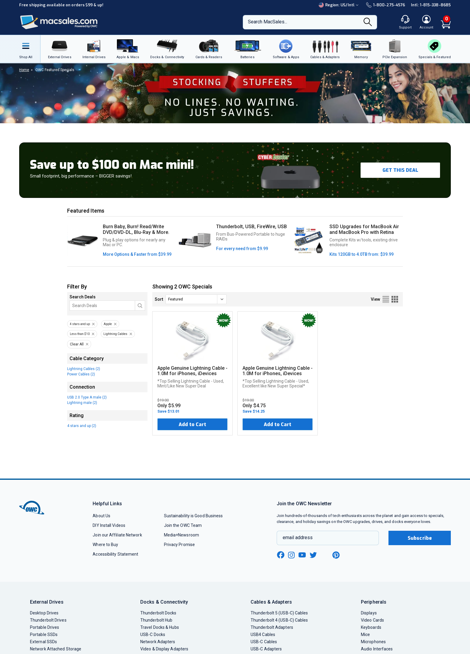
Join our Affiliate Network (117, 535)
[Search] (368, 22)
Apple (108, 324)
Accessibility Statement (115, 554)
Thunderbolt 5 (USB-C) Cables (279, 613)
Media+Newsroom (181, 535)
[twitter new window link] (313, 554)
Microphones (373, 641)
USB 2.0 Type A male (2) (87, 397)
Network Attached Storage (55, 649)
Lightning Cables (115, 334)
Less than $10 (80, 334)
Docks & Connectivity (164, 602)
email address (298, 537)
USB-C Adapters (266, 649)
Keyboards (371, 627)
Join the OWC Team (183, 525)
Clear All (77, 344)
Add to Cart (192, 424)
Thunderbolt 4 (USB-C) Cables (279, 620)
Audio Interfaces (377, 649)
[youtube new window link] (302, 554)
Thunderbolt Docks (158, 613)
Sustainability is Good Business (193, 515)
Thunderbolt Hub (156, 620)
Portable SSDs (44, 634)
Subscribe (420, 538)
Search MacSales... (267, 22)
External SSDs (43, 641)
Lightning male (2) (82, 403)
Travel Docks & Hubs (159, 627)
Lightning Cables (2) (83, 369)
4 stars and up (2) (81, 426)
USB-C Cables (264, 641)
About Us (101, 515)
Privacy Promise (179, 544)
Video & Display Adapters (164, 649)
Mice (365, 634)
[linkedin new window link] (325, 555)
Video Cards (372, 620)
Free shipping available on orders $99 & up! (61, 4)
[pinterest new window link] (336, 555)
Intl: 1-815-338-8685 (431, 4)
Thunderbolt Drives (48, 620)
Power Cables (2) (81, 374)
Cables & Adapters (271, 602)
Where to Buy (105, 544)
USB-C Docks (152, 634)
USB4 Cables (263, 634)
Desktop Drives (44, 613)
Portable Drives (44, 627)
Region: (339, 5)
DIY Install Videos (109, 525)
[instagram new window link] (291, 555)
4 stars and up (80, 324)
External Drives (47, 602)
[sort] (196, 299)
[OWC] (59, 22)
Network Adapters (157, 641)
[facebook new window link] (280, 555)
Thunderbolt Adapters (272, 627)
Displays (369, 613)
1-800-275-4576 (385, 5)
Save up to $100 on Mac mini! (112, 165)
